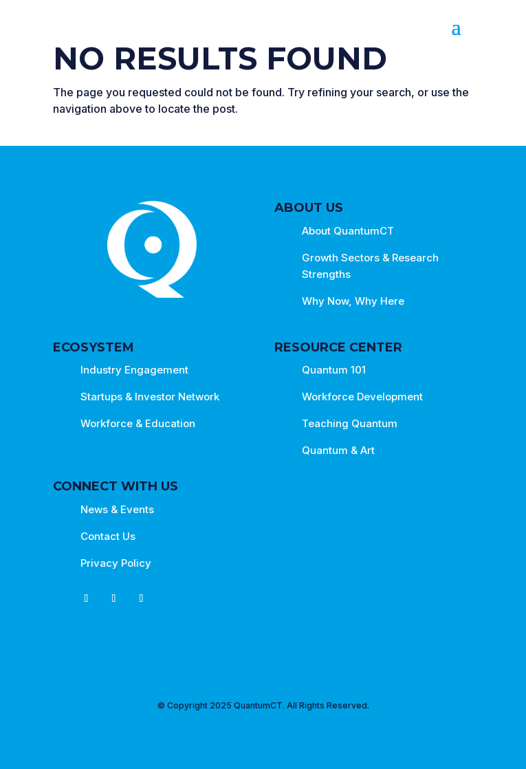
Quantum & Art (338, 450)
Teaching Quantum (349, 423)
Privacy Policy (115, 563)
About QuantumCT (348, 230)
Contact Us (107, 536)
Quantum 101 (334, 369)
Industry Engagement (134, 369)
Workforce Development (362, 396)
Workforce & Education (137, 423)
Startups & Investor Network (149, 396)
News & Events (117, 509)
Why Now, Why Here (353, 300)
